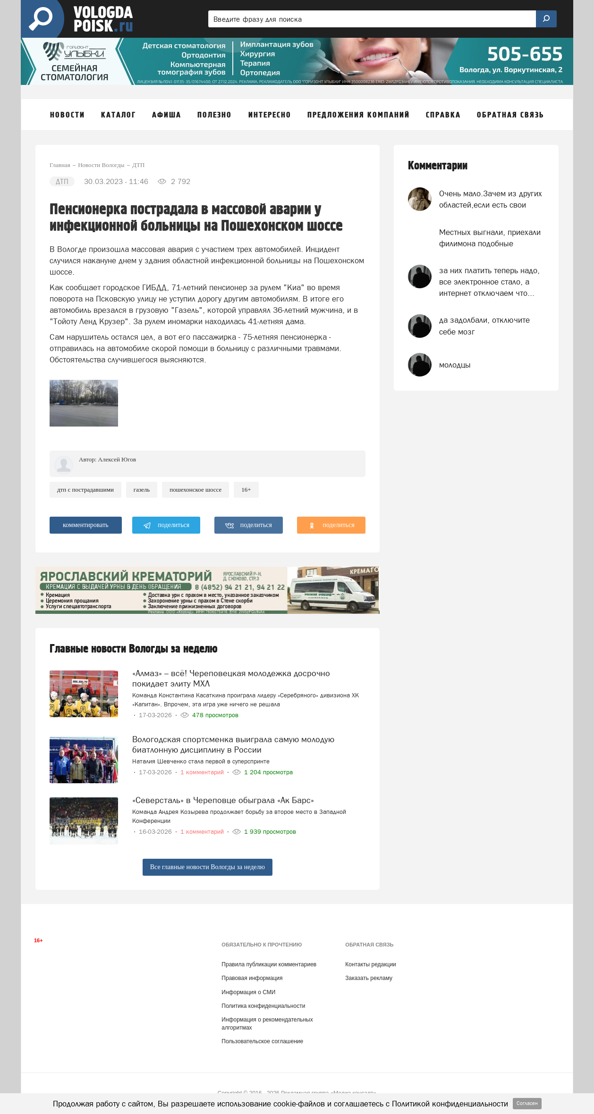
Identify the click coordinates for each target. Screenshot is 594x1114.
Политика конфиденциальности (263, 1006)
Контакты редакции (370, 964)
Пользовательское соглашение (262, 1041)
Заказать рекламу (368, 978)
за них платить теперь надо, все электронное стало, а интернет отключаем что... (489, 282)
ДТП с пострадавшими (85, 489)
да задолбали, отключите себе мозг (484, 325)
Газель (142, 489)
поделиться (166, 525)
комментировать (86, 524)
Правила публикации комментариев (268, 964)
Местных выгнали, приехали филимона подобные (490, 237)
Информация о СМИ (248, 992)
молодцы (455, 364)
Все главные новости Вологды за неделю (207, 867)
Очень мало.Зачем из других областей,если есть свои (490, 199)
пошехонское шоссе (195, 489)
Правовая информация (251, 978)
